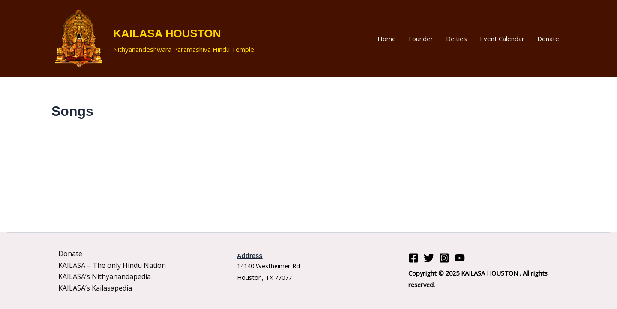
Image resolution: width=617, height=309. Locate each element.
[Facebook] (413, 258)
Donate (548, 38)
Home (386, 38)
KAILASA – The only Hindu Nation (112, 265)
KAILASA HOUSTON (167, 33)
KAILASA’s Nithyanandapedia (104, 276)
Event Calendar (502, 38)
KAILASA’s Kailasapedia (95, 288)
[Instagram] (444, 258)
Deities (456, 38)
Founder (421, 38)
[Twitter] (429, 258)
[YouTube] (460, 258)
